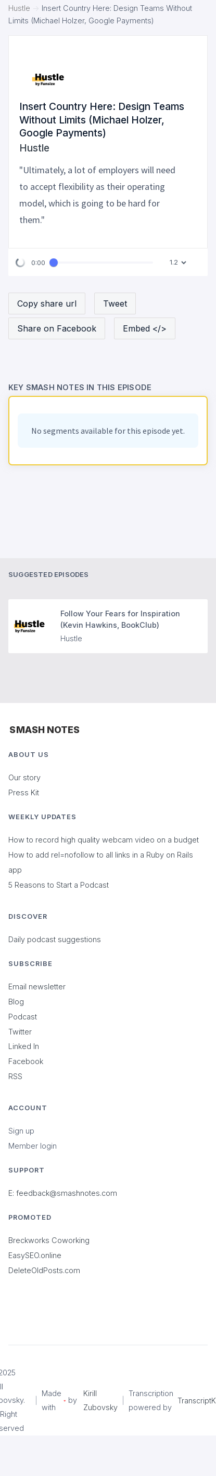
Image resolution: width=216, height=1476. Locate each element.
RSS (15, 1076)
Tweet (115, 303)
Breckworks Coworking (49, 1240)
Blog (16, 1001)
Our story (24, 777)
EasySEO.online (34, 1255)
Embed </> (145, 328)
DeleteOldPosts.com (44, 1270)
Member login (32, 1145)
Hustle (19, 8)
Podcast (22, 1016)
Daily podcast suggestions (54, 939)
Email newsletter (37, 986)
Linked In (23, 1046)
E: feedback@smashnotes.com (62, 1193)
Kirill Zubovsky (100, 1400)
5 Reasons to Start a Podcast (58, 884)
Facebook (25, 1061)
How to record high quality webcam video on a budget (103, 839)
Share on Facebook (56, 328)
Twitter (20, 1031)
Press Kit (23, 792)
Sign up (21, 1130)
